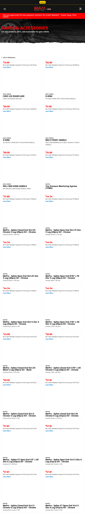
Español (42, 2)
